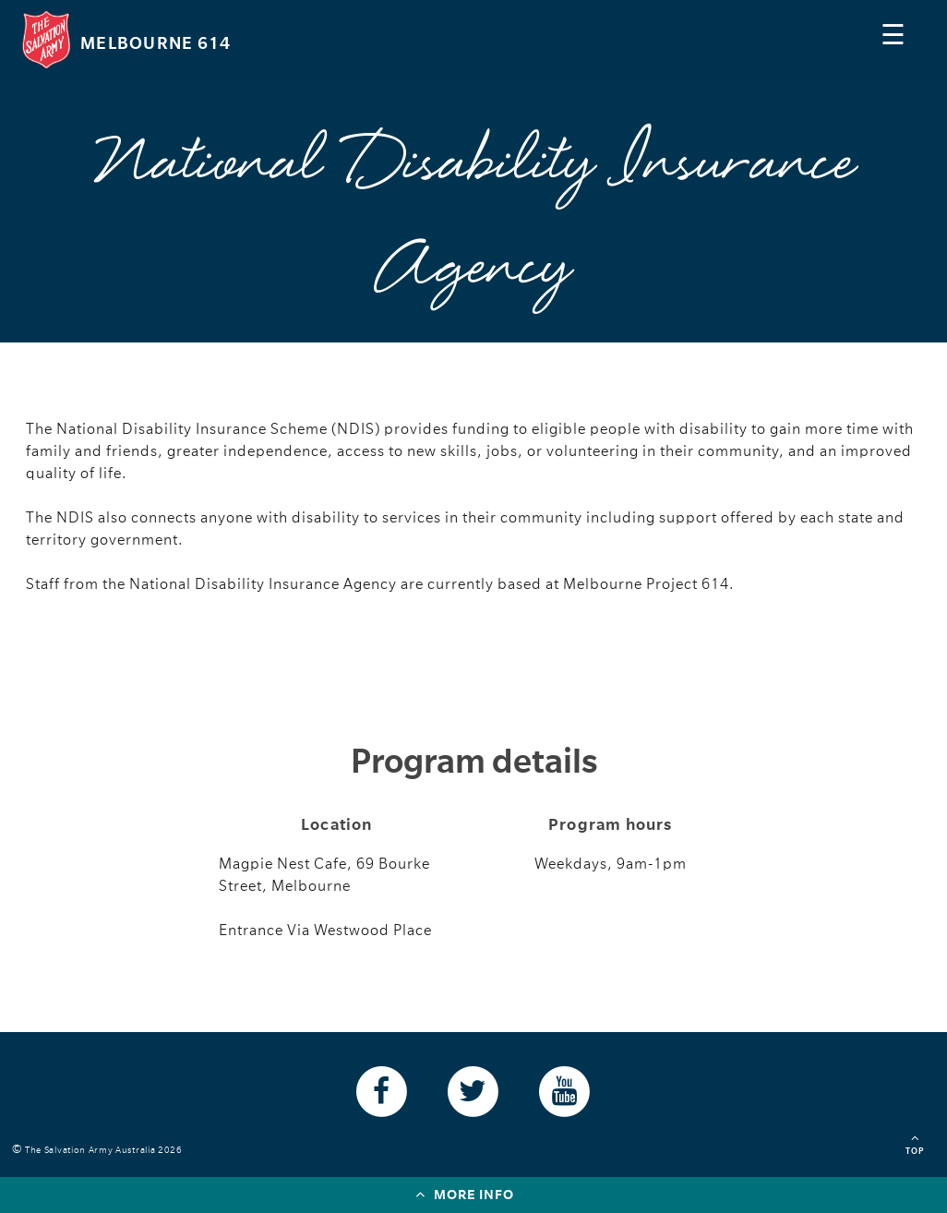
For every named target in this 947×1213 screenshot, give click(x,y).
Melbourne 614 (155, 43)
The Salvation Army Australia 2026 (106, 1150)
